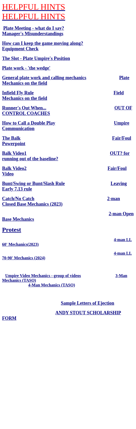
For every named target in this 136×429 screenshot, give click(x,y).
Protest (11, 229)
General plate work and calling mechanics (44, 77)
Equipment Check (20, 48)
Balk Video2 (14, 168)
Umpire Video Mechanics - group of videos (43, 275)
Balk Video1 (14, 153)
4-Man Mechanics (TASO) (51, 285)
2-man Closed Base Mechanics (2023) (61, 201)
